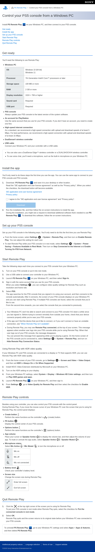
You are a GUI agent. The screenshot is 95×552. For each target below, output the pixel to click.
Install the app (8, 32)
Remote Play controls (11, 40)
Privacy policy (11, 195)
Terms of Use (48, 544)
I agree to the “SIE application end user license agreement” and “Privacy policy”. (42, 199)
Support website (61, 544)
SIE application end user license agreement (24, 192)
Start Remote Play (9, 37)
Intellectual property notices (12, 544)
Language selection (32, 544)
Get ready (6, 29)
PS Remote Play (20, 8)
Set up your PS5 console (12, 35)
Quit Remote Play (9, 43)
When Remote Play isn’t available (35, 324)
